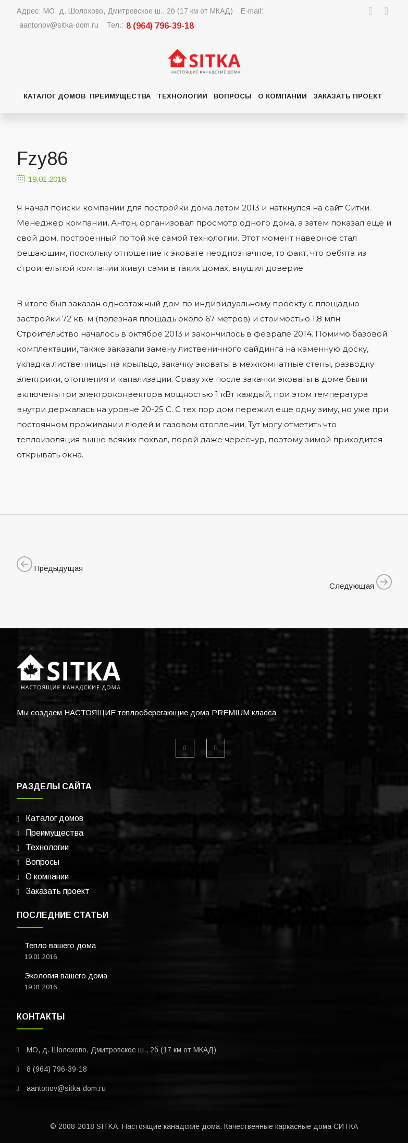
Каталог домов (54, 96)
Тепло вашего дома (60, 945)
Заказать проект (347, 96)
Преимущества (120, 96)
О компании (282, 96)
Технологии (182, 96)
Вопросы (233, 96)
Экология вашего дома (65, 975)
